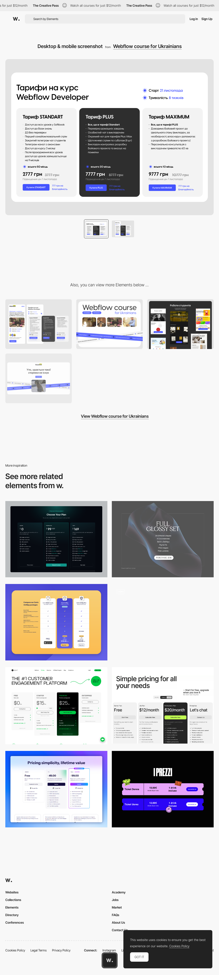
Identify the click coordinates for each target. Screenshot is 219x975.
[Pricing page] (56, 539)
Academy (119, 892)
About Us (118, 922)
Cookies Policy (15, 950)
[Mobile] (38, 324)
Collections (13, 900)
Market (117, 907)
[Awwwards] (16, 19)
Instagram (109, 950)
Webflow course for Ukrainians (147, 46)
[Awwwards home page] (109, 960)
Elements (11, 907)
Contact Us (120, 930)
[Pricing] (163, 789)
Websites (11, 892)
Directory (12, 915)
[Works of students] (180, 324)
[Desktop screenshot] (38, 378)
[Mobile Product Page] (163, 622)
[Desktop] (109, 324)
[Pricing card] (163, 539)
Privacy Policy (61, 950)
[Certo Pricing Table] (56, 622)
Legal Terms (38, 950)
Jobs (115, 900)
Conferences (14, 922)
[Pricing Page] (163, 705)
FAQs (115, 915)
